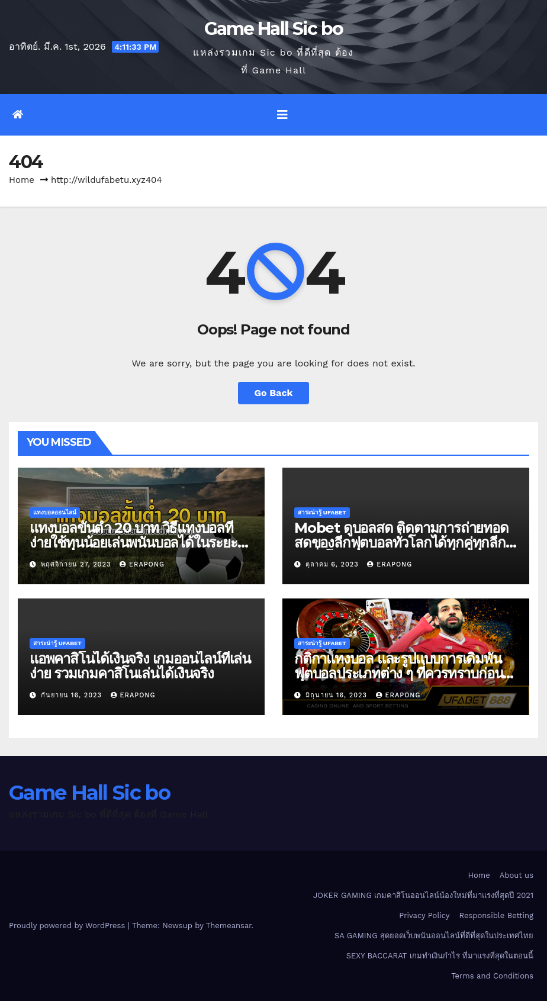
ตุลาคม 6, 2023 (333, 564)
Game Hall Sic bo (273, 29)
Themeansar (229, 925)
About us (516, 875)
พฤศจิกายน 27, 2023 (77, 564)
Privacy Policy (424, 915)
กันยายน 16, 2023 (73, 695)
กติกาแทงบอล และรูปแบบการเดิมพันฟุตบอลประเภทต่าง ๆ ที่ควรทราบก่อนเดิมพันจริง (398, 673)
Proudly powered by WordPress (68, 925)
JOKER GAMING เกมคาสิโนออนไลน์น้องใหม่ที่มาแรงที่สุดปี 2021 (423, 895)
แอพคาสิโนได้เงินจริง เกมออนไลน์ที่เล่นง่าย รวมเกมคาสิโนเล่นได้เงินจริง (140, 666)
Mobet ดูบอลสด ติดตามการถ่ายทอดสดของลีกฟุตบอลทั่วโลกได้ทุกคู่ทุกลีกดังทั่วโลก (401, 542)
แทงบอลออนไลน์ (54, 512)
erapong (142, 564)
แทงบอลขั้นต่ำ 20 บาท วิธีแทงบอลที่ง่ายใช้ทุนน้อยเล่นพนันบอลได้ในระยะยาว (133, 542)
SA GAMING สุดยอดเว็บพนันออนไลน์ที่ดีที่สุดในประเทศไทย (433, 935)
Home (21, 180)
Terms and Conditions (492, 975)
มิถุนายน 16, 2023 (337, 695)
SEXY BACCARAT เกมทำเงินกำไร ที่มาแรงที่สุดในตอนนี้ (439, 955)
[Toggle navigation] (282, 115)
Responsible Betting (496, 915)
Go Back (274, 392)
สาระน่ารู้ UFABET (322, 512)
